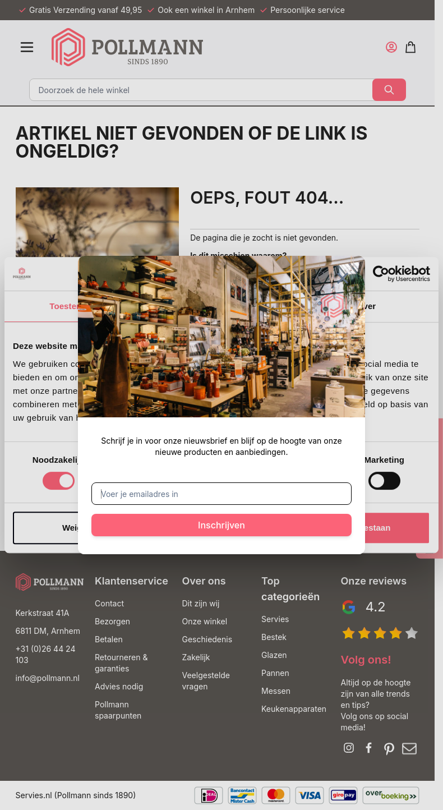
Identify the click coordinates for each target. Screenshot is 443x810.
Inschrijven (221, 525)
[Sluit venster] (343, 278)
